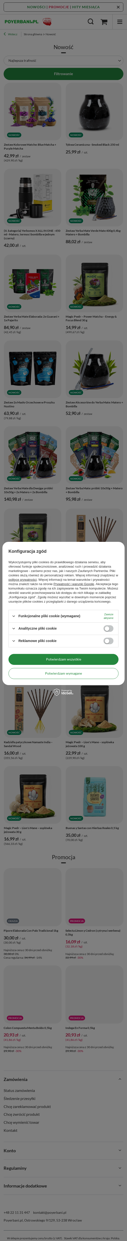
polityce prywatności (22, 579)
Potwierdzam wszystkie (63, 659)
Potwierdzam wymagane (63, 673)
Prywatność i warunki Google (74, 584)
